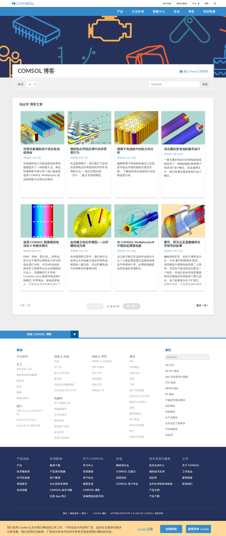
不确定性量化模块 (175, 400)
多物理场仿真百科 (93, 496)
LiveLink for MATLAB (28, 425)
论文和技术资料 (59, 483)
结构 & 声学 (99, 356)
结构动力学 (98, 390)
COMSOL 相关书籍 (61, 490)
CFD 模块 (170, 382)
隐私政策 (74, 513)
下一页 (131, 306)
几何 (131, 384)
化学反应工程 (24, 369)
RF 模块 (169, 394)
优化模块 (170, 405)
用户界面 (134, 419)
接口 (19, 406)
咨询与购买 (182, 3)
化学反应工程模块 (175, 423)
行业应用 (138, 11)
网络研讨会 (122, 465)
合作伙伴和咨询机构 (161, 483)
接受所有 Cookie (198, 529)
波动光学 (59, 432)
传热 (56, 361)
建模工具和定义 (138, 402)
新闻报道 (187, 477)
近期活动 (121, 477)
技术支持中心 (157, 465)
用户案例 (55, 477)
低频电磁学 (60, 408)
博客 (191, 11)
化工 (19, 364)
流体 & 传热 (61, 356)
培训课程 (88, 471)
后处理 (169, 434)
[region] (113, 528)
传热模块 (170, 411)
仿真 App (134, 372)
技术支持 (167, 3)
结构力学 (97, 384)
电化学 (20, 380)
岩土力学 (97, 372)
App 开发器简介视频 (176, 376)
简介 (131, 431)
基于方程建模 (136, 390)
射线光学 (59, 420)
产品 (120, 11)
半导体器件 (60, 414)
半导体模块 (171, 429)
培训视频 (209, 11)
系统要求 (22, 483)
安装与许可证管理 (139, 396)
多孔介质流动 (61, 372)
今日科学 (22, 356)
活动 (177, 11)
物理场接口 (135, 413)
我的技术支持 (157, 471)
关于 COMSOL (190, 465)
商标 (84, 513)
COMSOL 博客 (91, 490)
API (131, 361)
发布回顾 (22, 490)
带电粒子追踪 (61, 426)
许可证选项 (23, 477)
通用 (132, 356)
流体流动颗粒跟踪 (64, 384)
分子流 (58, 367)
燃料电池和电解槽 (27, 374)
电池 (19, 386)
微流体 (58, 378)
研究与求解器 (136, 425)
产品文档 (154, 490)
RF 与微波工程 (62, 403)
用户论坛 (88, 477)
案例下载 (55, 465)
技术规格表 (23, 471)
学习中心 (88, 465)
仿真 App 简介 (58, 496)
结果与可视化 (136, 436)
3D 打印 (169, 365)
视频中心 (159, 11)
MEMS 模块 (172, 388)
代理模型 (134, 367)
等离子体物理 (61, 437)
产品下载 (154, 496)
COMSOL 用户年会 (127, 483)
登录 (207, 3)
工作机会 (187, 471)
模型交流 (88, 483)
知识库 (153, 477)
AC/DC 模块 (172, 371)
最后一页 (202, 305)
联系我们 (187, 483)
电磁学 (58, 398)
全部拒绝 (171, 529)
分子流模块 (171, 417)
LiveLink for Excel (26, 419)
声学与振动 (98, 367)
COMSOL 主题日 (126, 471)
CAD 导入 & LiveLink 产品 (30, 412)
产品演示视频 (57, 471)
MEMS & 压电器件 (102, 361)
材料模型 (97, 378)
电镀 (19, 392)
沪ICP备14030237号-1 (121, 513)
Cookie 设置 (145, 529)
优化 (131, 378)
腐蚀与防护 (23, 398)
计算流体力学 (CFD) (65, 390)
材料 (131, 407)
